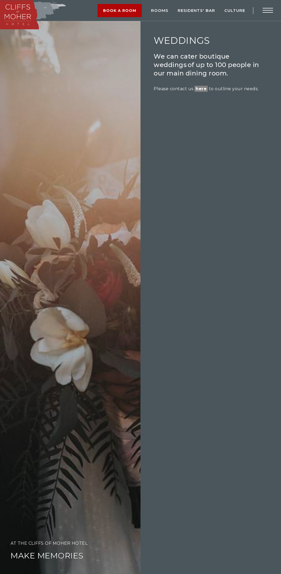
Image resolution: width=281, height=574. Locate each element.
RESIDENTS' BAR (196, 10)
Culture (234, 10)
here (201, 88)
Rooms (159, 10)
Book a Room (119, 10)
